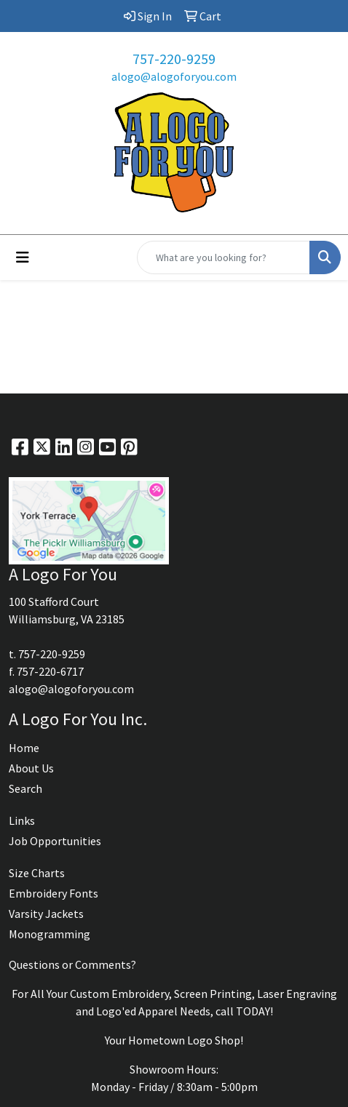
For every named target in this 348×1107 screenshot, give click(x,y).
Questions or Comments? (72, 964)
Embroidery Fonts (53, 893)
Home (24, 747)
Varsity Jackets (46, 913)
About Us (31, 768)
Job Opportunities (55, 841)
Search (25, 788)
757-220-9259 (174, 58)
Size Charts (37, 873)
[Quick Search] (223, 257)
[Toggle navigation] (22, 257)
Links (22, 820)
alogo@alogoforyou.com (174, 76)
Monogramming (49, 934)
